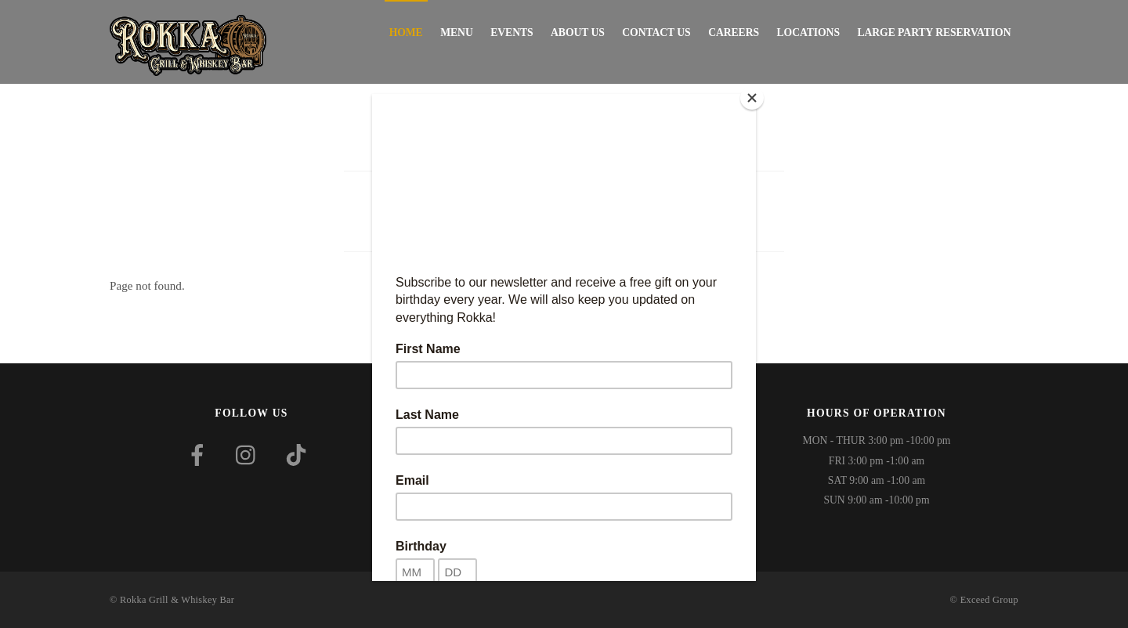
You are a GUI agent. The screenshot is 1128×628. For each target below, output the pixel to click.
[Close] (752, 98)
